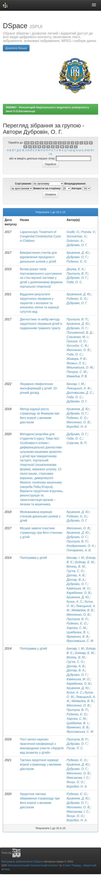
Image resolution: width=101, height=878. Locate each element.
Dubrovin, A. (75, 240)
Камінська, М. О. (78, 588)
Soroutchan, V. (77, 236)
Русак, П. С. (75, 748)
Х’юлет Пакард (71, 865)
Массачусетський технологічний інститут (33, 865)
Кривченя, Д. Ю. (78, 252)
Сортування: (23, 183)
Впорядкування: (75, 183)
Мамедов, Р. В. (77, 376)
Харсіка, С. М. (77, 627)
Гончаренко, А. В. (79, 550)
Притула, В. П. (77, 273)
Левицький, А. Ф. (79, 388)
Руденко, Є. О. (77, 261)
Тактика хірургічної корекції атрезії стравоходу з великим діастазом (40, 764)
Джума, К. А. (76, 269)
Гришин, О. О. (77, 341)
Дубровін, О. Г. (77, 245)
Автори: (76, 188)
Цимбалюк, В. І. (78, 632)
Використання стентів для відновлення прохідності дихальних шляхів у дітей (38, 257)
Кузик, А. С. (75, 601)
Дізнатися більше (16, 48)
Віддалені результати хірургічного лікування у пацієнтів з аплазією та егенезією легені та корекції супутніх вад (39, 303)
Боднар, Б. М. (84, 562)
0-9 (26, 143)
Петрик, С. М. (77, 371)
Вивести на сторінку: (47, 188)
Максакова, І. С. (78, 777)
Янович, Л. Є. (76, 363)
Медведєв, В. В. (83, 610)
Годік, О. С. (75, 282)
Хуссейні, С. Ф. (77, 345)
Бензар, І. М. (76, 384)
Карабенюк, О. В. (79, 592)
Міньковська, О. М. (80, 367)
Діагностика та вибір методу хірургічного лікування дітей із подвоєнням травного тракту (41, 324)
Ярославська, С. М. (80, 640)
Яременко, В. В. (78, 636)
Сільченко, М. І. (78, 337)
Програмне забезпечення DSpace (22, 861)
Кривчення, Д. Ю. (79, 294)
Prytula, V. (88, 232)
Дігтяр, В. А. (76, 579)
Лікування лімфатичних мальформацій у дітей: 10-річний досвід (39, 388)
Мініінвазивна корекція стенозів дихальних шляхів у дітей (40, 516)
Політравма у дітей (33, 557)
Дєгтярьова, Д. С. (80, 392)
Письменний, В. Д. (80, 332)
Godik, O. (73, 232)
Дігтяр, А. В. (76, 575)
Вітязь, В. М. (76, 566)
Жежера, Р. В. (76, 358)
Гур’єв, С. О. (75, 571)
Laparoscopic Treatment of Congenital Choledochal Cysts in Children (40, 236)
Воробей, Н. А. (77, 426)
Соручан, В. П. (77, 443)
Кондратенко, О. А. (81, 545)
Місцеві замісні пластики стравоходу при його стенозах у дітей (41, 533)
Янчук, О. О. (75, 782)
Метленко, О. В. (78, 350)
